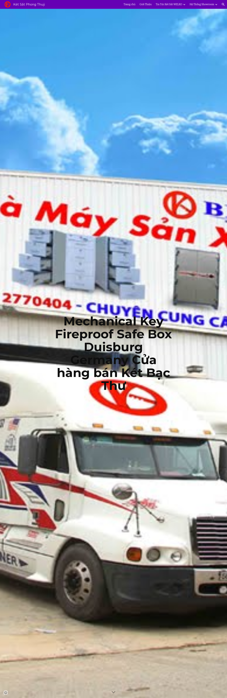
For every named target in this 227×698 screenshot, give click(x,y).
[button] (223, 4)
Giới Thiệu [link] (146, 4)
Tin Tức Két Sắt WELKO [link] (169, 4)
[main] (113, 353)
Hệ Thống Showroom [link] (202, 4)
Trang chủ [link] (129, 4)
